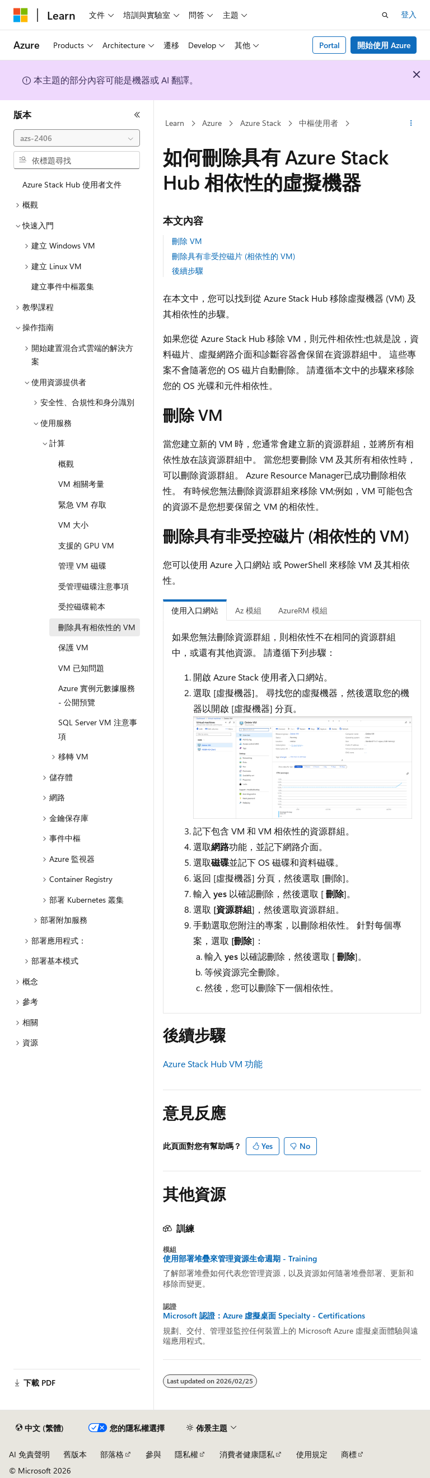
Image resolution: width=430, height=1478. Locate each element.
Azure (212, 123)
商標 (349, 1454)
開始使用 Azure (383, 45)
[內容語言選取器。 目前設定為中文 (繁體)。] (40, 1428)
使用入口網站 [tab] (194, 610)
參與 (153, 1454)
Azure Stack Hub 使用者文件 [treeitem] (71, 184)
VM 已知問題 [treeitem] (81, 668)
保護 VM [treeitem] (73, 647)
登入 (409, 14)
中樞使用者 (318, 123)
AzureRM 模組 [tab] (303, 610)
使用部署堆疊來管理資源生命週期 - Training (240, 1259)
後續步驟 (187, 270)
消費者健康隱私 (246, 1454)
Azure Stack (260, 123)
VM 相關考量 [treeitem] (81, 483)
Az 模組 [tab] (248, 610)
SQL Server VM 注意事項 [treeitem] (97, 729)
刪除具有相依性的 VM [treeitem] (96, 627)
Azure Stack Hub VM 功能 (213, 1063)
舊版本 (75, 1454)
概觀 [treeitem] (66, 463)
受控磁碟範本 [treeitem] (81, 606)
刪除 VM (187, 241)
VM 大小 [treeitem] (73, 524)
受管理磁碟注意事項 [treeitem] (93, 586)
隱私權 (186, 1454)
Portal (329, 45)
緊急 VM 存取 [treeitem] (82, 504)
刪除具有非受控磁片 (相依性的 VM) (233, 256)
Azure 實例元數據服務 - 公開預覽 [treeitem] (96, 695)
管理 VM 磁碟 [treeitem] (82, 565)
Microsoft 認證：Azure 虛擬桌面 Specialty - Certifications (264, 1316)
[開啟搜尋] (385, 15)
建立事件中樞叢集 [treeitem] (62, 286)
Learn (174, 123)
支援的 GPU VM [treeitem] (86, 545)
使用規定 (312, 1454)
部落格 (112, 1454)
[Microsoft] (20, 15)
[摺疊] (137, 115)
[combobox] (76, 138)
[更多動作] (411, 124)
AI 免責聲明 (29, 1454)
